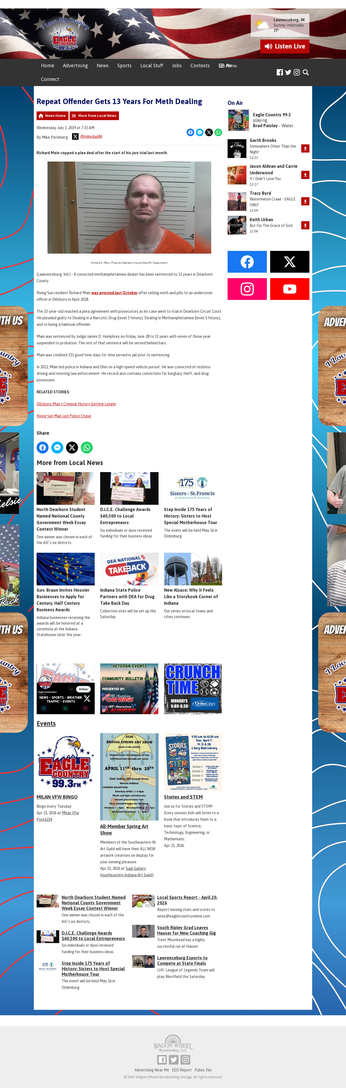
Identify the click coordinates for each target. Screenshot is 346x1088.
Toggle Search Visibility (306, 72)
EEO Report (182, 1070)
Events (46, 723)
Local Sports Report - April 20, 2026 (187, 900)
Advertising (75, 65)
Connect (50, 79)
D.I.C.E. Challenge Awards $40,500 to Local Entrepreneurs (129, 498)
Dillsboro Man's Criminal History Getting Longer (76, 404)
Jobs (177, 65)
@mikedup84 (87, 136)
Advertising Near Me (152, 1070)
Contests (200, 65)
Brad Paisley (265, 125)
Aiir (189, 1077)
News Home (55, 116)
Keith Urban (261, 219)
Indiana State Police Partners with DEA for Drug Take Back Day (129, 579)
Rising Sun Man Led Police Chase (64, 416)
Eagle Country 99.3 (272, 114)
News (103, 65)
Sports (124, 65)
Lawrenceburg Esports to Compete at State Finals (182, 960)
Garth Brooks (263, 140)
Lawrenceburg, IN (289, 20)
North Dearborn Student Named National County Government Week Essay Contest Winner (66, 502)
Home (47, 65)
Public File (203, 1070)
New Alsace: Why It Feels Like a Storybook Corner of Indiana (193, 579)
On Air (225, 65)
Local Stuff (151, 65)
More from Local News (97, 116)
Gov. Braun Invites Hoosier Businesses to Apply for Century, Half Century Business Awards (66, 582)
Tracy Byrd (260, 193)
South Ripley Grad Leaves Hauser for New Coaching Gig (186, 930)
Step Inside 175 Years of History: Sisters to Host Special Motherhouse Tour (193, 498)
